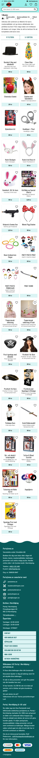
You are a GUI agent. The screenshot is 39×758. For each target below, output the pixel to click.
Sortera (30, 37)
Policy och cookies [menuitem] (11, 646)
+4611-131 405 (14, 566)
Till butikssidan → (9, 615)
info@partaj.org (33, 1)
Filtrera (11, 37)
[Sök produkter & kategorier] (17, 9)
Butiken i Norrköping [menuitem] (11, 659)
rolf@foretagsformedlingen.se (23, 736)
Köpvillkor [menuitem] (8, 642)
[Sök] (34, 9)
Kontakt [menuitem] (7, 633)
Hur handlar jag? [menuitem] (10, 637)
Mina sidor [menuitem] (8, 654)
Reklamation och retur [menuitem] (12, 650)
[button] (3, 4)
